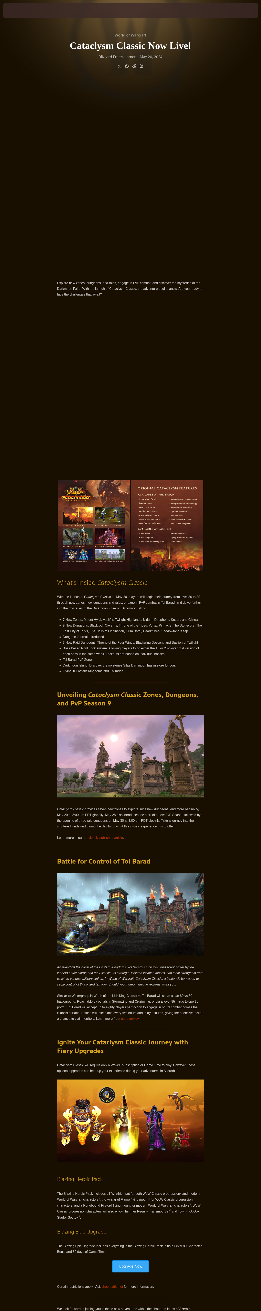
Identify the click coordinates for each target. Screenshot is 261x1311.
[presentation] (16, 10)
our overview (130, 826)
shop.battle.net (112, 1094)
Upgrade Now (130, 1074)
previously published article (103, 645)
